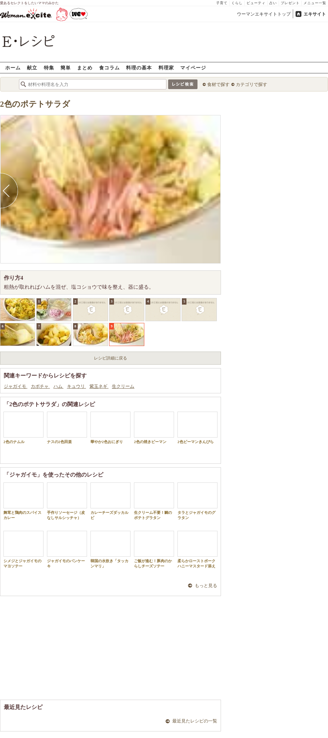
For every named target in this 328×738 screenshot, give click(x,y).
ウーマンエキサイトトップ (264, 14)
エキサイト (314, 14)
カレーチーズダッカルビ (110, 501)
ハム (59, 386)
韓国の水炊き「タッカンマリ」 (110, 549)
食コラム (109, 67)
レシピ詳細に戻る (110, 358)
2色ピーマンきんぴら (197, 428)
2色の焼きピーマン (154, 428)
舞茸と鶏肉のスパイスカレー (23, 501)
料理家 (166, 67)
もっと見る (206, 585)
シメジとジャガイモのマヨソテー (23, 549)
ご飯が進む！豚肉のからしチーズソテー (154, 549)
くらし (237, 3)
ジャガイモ (15, 386)
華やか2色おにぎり (110, 428)
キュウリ (76, 386)
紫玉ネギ (98, 386)
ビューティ (256, 3)
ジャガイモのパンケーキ (67, 549)
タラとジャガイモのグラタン (197, 501)
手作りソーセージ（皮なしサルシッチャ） (67, 501)
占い (273, 3)
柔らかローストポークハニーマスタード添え (197, 549)
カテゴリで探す (251, 84)
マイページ (193, 67)
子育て (222, 3)
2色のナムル (23, 428)
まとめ (85, 67)
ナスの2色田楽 (67, 428)
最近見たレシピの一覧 (194, 720)
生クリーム (123, 386)
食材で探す (218, 84)
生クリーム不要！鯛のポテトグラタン (154, 501)
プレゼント (290, 3)
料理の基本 (139, 67)
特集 (49, 67)
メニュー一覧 (314, 3)
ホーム (13, 67)
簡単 (65, 67)
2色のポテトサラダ (35, 104)
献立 (32, 67)
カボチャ (40, 386)
